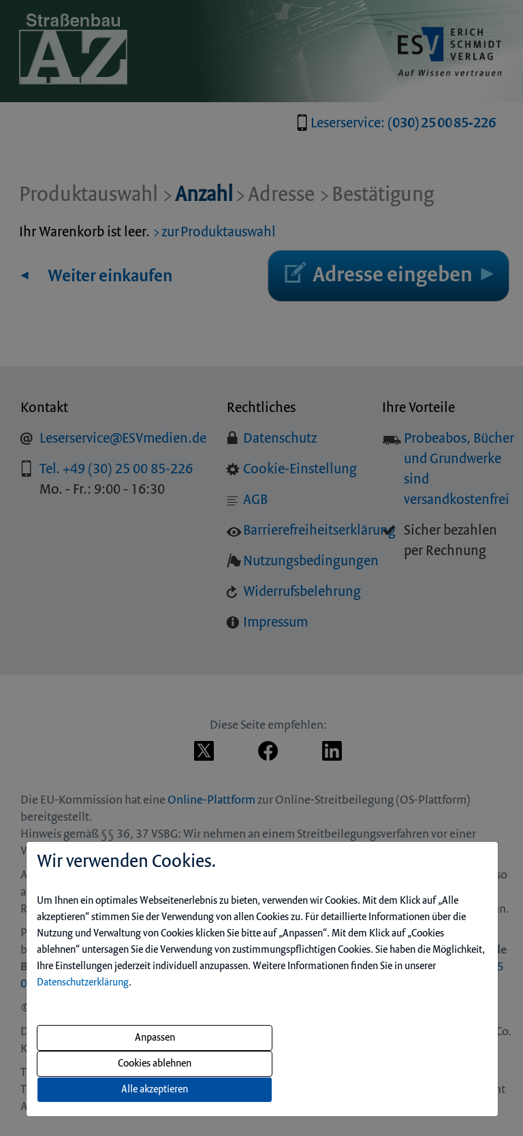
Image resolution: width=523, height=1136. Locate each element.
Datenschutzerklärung (83, 982)
